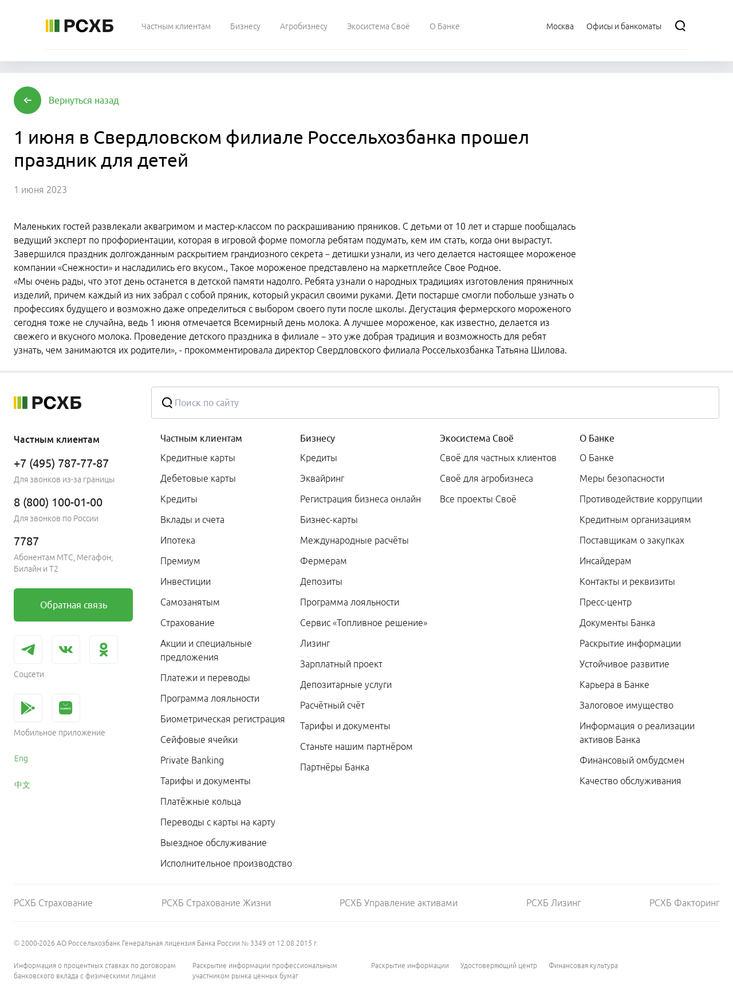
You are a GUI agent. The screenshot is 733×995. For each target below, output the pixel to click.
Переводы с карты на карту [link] (217, 822)
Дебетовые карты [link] (198, 478)
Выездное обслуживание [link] (213, 842)
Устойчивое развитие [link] (624, 664)
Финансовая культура (583, 965)
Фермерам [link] (323, 561)
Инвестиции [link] (185, 581)
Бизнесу (317, 438)
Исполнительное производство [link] (226, 863)
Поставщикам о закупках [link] (632, 540)
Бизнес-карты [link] (329, 519)
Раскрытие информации (410, 965)
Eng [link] (21, 758)
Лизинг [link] (315, 643)
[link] (73, 605)
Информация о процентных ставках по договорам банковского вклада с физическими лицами (95, 971)
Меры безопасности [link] (622, 478)
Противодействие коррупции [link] (641, 499)
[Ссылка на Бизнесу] (245, 26)
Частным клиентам (201, 438)
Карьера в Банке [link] (614, 684)
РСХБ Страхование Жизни (216, 903)
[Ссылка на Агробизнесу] (303, 26)
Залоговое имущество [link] (626, 705)
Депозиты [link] (321, 581)
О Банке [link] (597, 458)
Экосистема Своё (477, 438)
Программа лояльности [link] (209, 698)
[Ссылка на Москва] (560, 25)
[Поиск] (680, 26)
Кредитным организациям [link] (635, 519)
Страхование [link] (187, 623)
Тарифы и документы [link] (205, 781)
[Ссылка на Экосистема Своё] (378, 26)
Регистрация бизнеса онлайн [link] (360, 499)
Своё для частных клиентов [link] (498, 458)
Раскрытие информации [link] (630, 643)
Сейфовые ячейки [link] (199, 739)
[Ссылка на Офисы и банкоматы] (624, 25)
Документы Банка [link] (617, 623)
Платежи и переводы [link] (205, 677)
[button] (84, 100)
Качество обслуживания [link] (630, 781)
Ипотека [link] (177, 540)
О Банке (597, 438)
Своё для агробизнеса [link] (486, 478)
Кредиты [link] (179, 499)
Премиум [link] (180, 561)
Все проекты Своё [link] (478, 499)
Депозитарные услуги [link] (346, 684)
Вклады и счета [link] (192, 519)
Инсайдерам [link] (606, 561)
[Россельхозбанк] (79, 26)
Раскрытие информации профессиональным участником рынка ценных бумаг (264, 971)
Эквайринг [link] (322, 478)
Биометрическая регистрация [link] (222, 719)
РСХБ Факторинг (684, 903)
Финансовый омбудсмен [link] (632, 760)
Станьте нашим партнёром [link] (356, 746)
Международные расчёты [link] (354, 540)
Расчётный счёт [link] (332, 705)
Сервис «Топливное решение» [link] (363, 623)
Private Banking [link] (192, 760)
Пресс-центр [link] (606, 602)
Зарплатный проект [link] (341, 664)
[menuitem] (176, 26)
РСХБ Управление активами (399, 903)
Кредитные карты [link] (197, 458)
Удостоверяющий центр (498, 965)
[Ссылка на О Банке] (445, 26)
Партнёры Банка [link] (334, 767)
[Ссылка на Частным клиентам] (176, 26)
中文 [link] (22, 784)
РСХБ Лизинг (553, 903)
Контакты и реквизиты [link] (627, 581)
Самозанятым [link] (190, 602)
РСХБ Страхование (53, 903)
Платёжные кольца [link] (200, 801)
